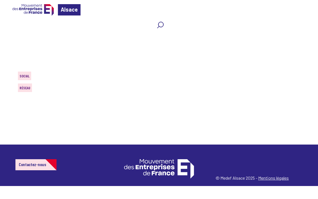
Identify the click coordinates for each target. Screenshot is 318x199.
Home (12, 37)
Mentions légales (273, 177)
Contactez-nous (32, 164)
